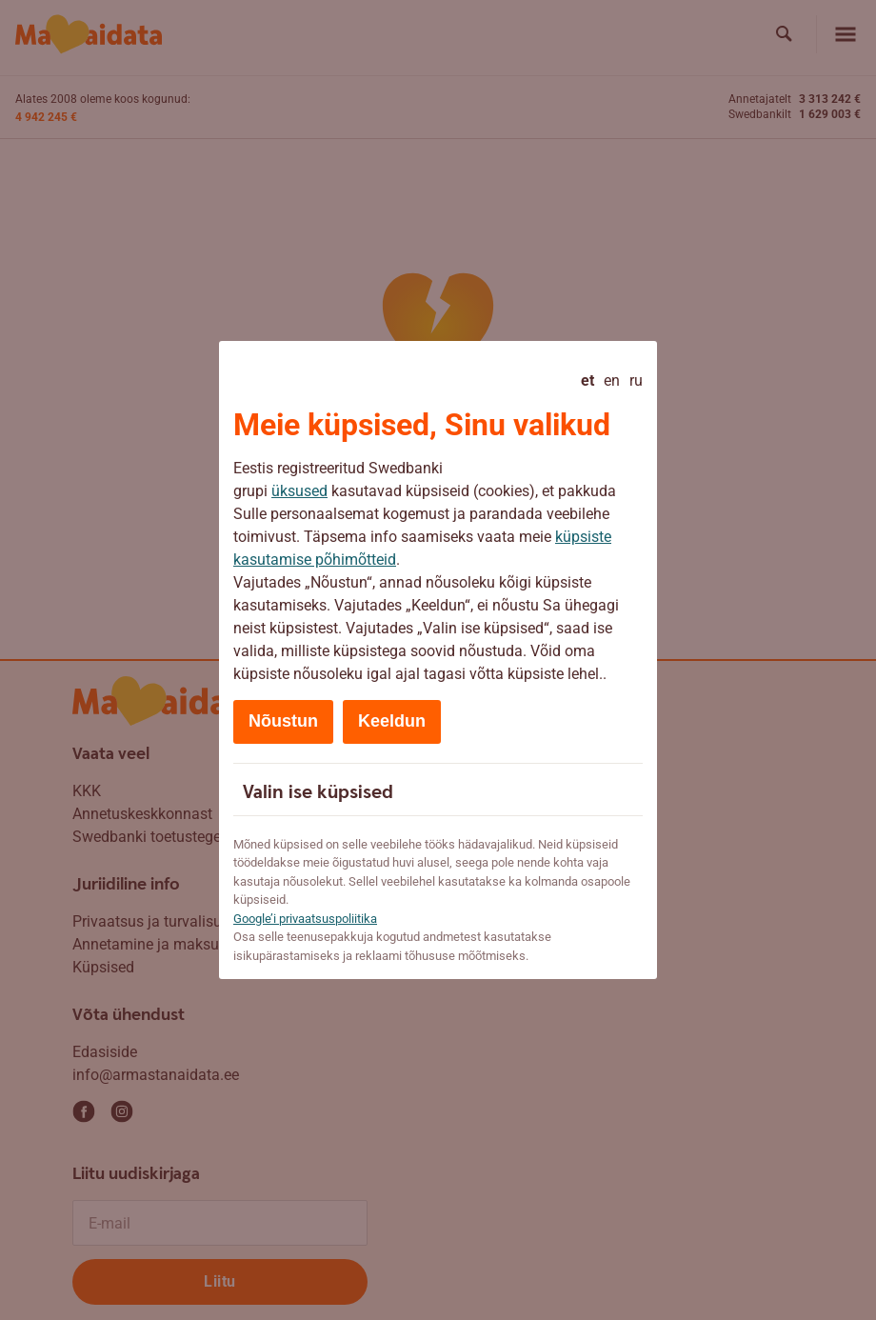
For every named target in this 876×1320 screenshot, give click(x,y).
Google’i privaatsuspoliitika (305, 918)
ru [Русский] (636, 380)
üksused (299, 491)
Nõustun (283, 720)
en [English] (612, 380)
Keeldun (392, 720)
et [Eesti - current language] (587, 380)
